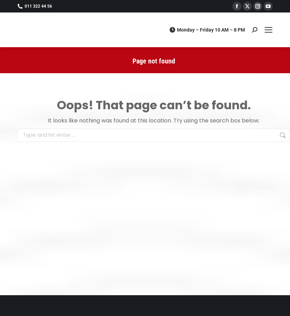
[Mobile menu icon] (268, 30)
